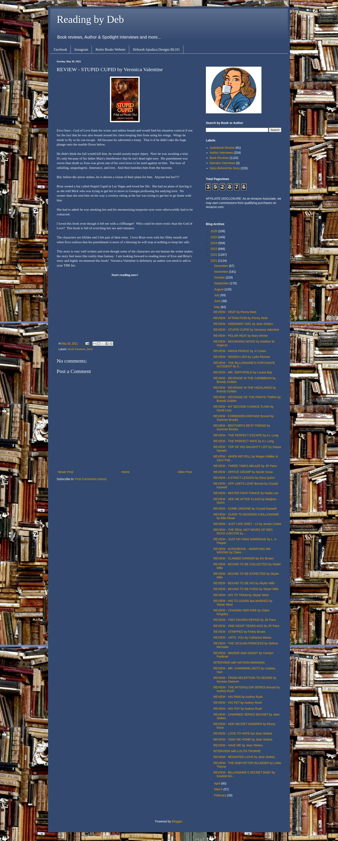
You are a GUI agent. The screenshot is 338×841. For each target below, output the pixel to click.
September (222, 283)
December (221, 266)
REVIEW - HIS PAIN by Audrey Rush (238, 696)
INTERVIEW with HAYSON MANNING (239, 662)
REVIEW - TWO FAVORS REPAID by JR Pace (244, 620)
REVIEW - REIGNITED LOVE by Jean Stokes (244, 757)
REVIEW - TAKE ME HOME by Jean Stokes (242, 739)
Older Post (185, 472)
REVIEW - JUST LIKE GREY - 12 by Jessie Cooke (247, 524)
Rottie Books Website (110, 49)
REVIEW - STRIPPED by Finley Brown (239, 631)
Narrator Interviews (222, 163)
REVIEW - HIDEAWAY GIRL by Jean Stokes (243, 324)
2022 (214, 254)
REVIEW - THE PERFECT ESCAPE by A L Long (246, 435)
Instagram (81, 49)
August (219, 289)
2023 (214, 249)
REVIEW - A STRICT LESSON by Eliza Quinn (244, 477)
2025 (214, 237)
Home (125, 472)
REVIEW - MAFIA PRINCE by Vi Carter (239, 351)
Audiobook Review (222, 147)
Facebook (60, 49)
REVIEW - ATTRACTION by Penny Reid (240, 318)
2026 (214, 231)
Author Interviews (221, 152)
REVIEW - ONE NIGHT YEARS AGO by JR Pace (246, 626)
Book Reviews (76, 349)
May (217, 307)
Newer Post (65, 472)
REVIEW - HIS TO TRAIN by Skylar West (241, 595)
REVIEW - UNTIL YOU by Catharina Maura (242, 637)
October (220, 277)
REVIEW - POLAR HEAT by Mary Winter (240, 335)
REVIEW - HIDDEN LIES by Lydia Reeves (241, 357)
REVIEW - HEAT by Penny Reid (234, 312)
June (217, 301)
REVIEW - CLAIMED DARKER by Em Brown (243, 558)
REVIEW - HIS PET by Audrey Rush (237, 702)
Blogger (177, 821)
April (217, 783)
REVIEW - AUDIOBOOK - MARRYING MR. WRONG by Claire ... (242, 550)
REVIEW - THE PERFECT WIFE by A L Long (243, 441)
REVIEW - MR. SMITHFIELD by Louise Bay (242, 372)
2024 (214, 243)
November (221, 271)
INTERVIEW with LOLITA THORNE (237, 751)
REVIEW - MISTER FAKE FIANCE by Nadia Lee (246, 493)
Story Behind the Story (225, 168)
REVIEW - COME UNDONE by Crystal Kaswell (244, 508)
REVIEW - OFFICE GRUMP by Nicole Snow (243, 472)
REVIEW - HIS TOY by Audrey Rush (237, 708)
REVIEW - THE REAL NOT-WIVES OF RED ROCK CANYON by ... (243, 531)
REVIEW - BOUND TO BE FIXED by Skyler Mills (246, 589)
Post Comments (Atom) (90, 479)
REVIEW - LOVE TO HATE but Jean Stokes (242, 733)
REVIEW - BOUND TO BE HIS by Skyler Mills (244, 583)
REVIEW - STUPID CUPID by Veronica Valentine (246, 329)
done (90, 349)
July (217, 295)
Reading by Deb (90, 19)
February (220, 795)
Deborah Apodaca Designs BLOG (156, 49)
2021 (214, 260)
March (218, 789)
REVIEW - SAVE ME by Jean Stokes (238, 745)
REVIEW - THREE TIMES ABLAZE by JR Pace (245, 466)
